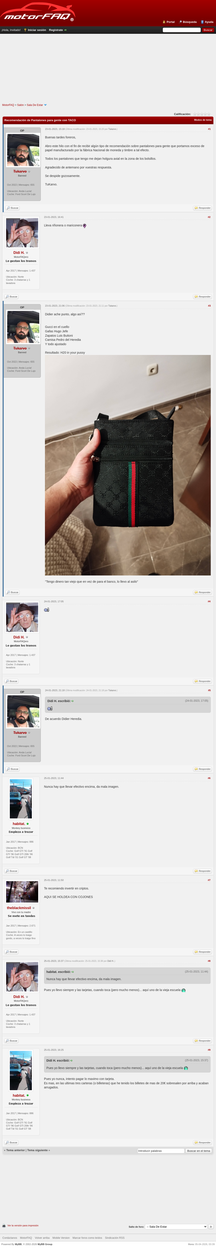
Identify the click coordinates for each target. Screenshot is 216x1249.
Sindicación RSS (114, 1237)
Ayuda (209, 22)
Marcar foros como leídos (87, 1237)
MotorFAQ (8, 105)
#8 (209, 961)
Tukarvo (112, 129)
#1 (209, 129)
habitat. (19, 824)
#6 (209, 778)
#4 (209, 601)
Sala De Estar (35, 105)
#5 (209, 690)
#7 (209, 880)
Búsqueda (190, 22)
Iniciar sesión (37, 30)
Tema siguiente (37, 1150)
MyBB (18, 1244)
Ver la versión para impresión (22, 1225)
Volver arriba (42, 1237)
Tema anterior (15, 1150)
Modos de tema (203, 120)
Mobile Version (61, 1237)
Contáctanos (9, 1237)
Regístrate (56, 30)
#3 (209, 305)
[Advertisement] (108, 72)
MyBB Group (45, 1244)
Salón (20, 105)
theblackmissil (19, 908)
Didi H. (19, 253)
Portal (171, 22)
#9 (209, 1050)
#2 (209, 217)
